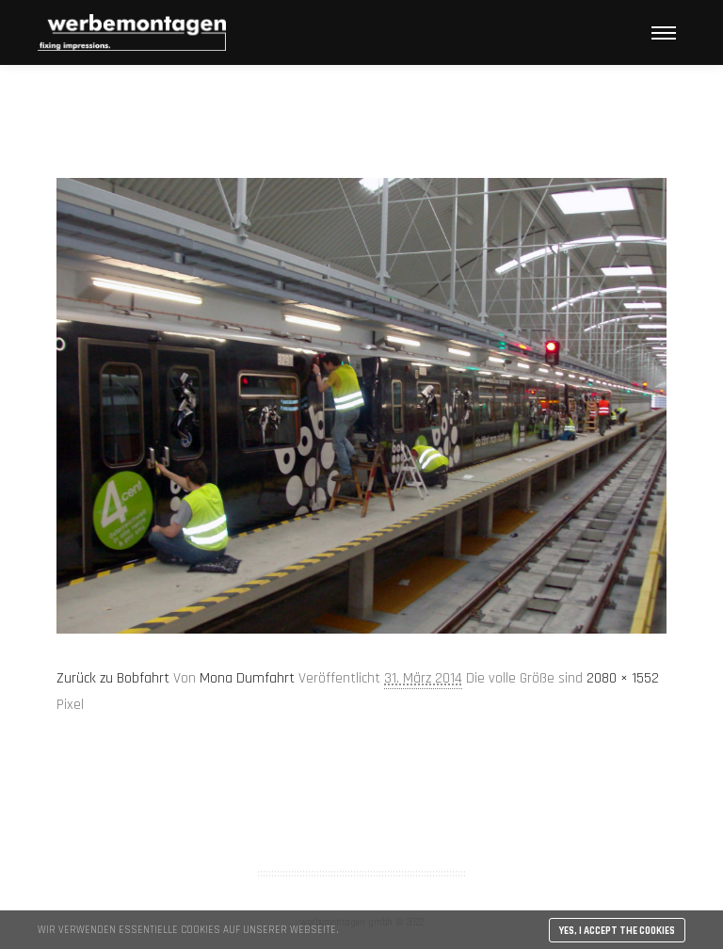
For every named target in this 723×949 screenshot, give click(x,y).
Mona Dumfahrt (247, 678)
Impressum (361, 824)
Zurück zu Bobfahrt (112, 678)
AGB (361, 800)
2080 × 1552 (622, 678)
